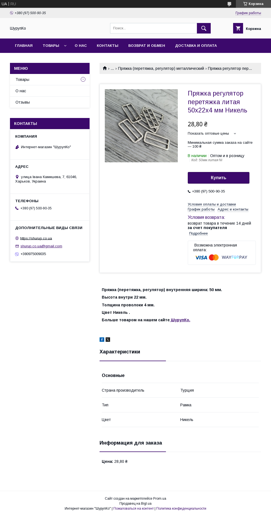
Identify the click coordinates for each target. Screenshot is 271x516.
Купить (218, 177)
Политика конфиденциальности (181, 508)
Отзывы (22, 102)
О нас (81, 45)
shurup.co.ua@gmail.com (41, 246)
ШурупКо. (180, 320)
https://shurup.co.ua (36, 238)
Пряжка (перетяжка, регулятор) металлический (161, 68)
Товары (51, 45)
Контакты (107, 45)
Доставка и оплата (196, 45)
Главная (24, 45)
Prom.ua (159, 498)
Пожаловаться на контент (133, 508)
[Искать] (204, 28)
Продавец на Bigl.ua (135, 503)
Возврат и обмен (146, 45)
